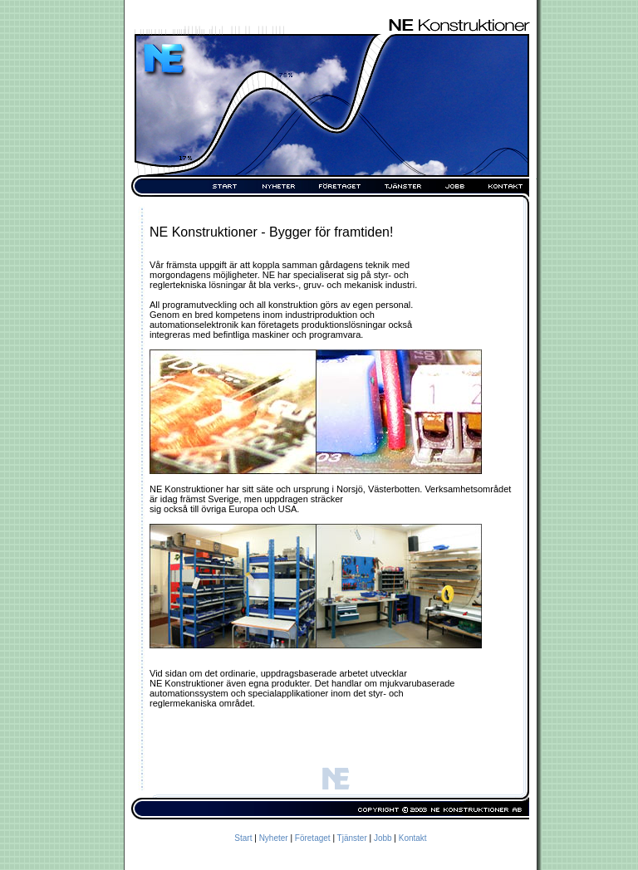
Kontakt (413, 838)
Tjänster (352, 838)
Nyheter (273, 838)
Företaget (313, 838)
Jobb (383, 838)
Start (243, 838)
